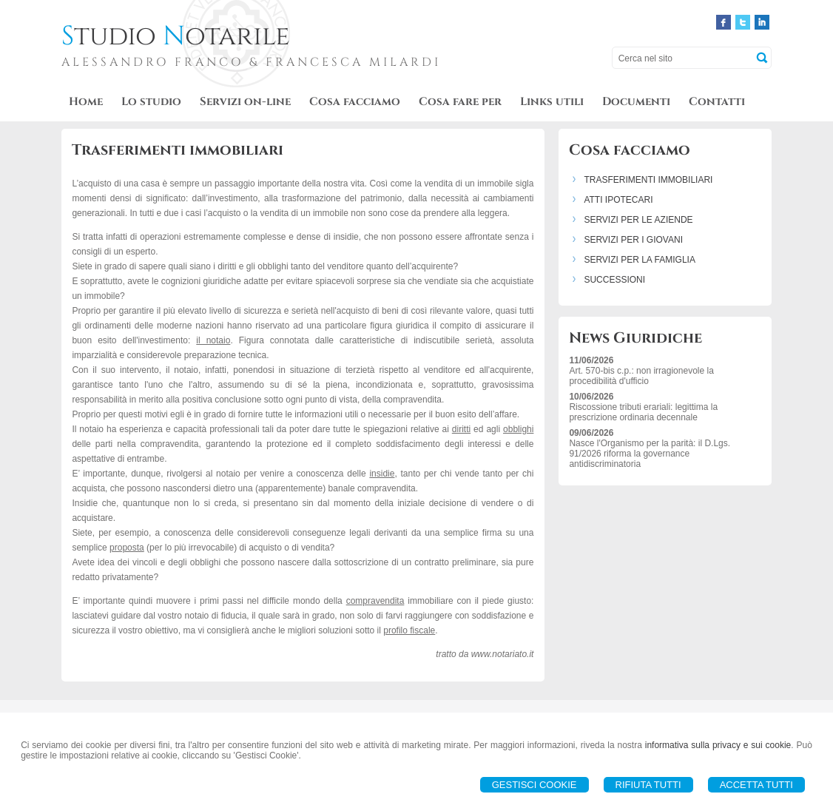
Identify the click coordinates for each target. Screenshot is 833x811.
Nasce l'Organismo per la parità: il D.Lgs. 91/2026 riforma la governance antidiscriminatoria (649, 453)
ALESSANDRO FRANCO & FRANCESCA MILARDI (251, 62)
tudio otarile (175, 36)
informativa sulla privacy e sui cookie (718, 745)
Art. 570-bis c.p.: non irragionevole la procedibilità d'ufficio (641, 376)
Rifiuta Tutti (648, 784)
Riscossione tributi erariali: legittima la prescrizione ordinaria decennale (643, 412)
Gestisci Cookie (534, 784)
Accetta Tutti (756, 784)
